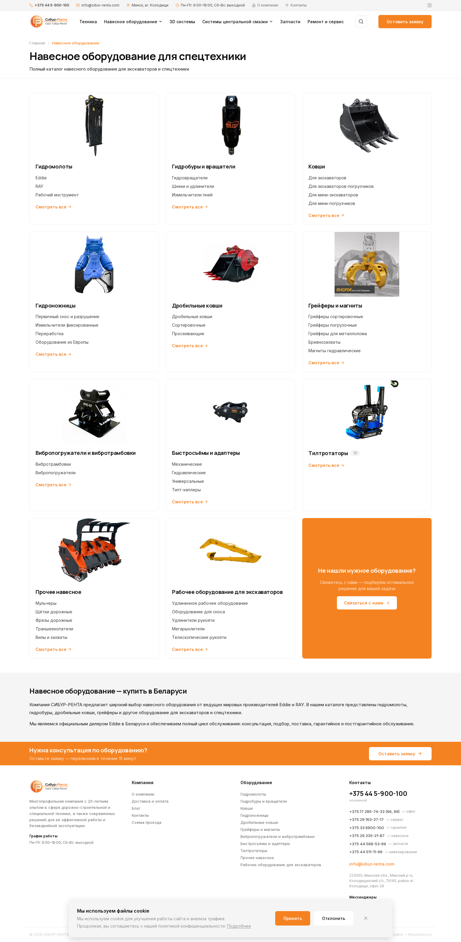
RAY (39, 186)
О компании (143, 794)
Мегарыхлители (188, 628)
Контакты (140, 815)
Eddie (41, 177)
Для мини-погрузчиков (331, 203)
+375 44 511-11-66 (366, 851)
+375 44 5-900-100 (52, 5)
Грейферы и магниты (260, 829)
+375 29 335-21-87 (367, 835)
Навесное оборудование (133, 21)
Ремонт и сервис (326, 21)
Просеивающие (188, 333)
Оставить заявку (405, 21)
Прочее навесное (257, 857)
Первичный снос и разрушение (67, 316)
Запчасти (290, 21)
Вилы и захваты (51, 637)
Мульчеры (46, 603)
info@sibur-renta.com (100, 5)
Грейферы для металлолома (337, 333)
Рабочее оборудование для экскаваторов (280, 864)
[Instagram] (429, 5)
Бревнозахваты (324, 342)
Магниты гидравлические (334, 350)
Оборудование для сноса (198, 611)
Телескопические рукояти (199, 637)
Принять (292, 918)
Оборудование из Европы (62, 342)
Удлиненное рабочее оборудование (210, 603)
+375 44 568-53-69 (367, 843)
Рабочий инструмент (57, 194)
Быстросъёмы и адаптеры (265, 843)
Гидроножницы (254, 815)
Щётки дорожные (54, 611)
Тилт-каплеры (186, 489)
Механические (187, 464)
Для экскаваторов (327, 177)
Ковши (246, 808)
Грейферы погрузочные (332, 325)
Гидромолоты (253, 794)
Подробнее (239, 925)
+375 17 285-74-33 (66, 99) (374, 811)
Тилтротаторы (253, 850)
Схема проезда (146, 822)
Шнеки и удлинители (193, 186)
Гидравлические (189, 472)
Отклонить (333, 918)
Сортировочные (189, 325)
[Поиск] (361, 21)
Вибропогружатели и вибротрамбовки (277, 836)
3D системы (182, 21)
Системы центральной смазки (237, 21)
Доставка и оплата (150, 801)
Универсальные (188, 481)
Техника (88, 21)
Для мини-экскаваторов (333, 194)
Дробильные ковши (192, 316)
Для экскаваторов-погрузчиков (341, 186)
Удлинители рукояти (193, 620)
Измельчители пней (192, 194)
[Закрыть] (365, 918)
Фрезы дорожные (54, 620)
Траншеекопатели (54, 628)
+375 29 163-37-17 (366, 819)
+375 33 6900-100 (366, 827)
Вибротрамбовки (53, 464)
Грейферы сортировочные (335, 316)
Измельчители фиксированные (67, 325)
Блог (136, 808)
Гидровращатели (190, 177)
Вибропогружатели (56, 472)
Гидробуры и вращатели (263, 801)
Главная (37, 43)
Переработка (50, 333)
